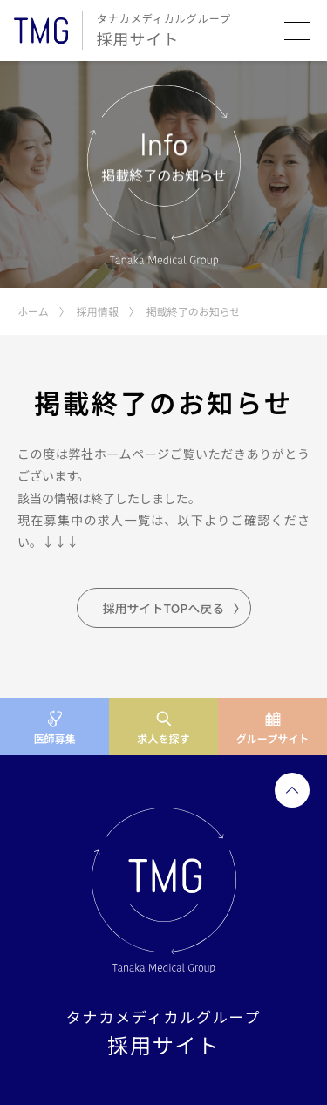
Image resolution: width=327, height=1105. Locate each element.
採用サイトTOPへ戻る (164, 608)
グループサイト (272, 738)
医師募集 (54, 738)
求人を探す (163, 738)
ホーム (33, 311)
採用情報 (98, 311)
